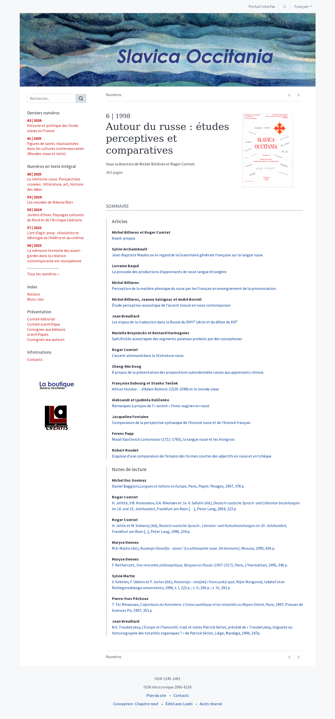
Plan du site (156, 695)
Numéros (114, 94)
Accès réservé (211, 703)
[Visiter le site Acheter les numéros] (56, 386)
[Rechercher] (80, 98)
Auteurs (33, 294)
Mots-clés (35, 299)
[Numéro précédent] (289, 95)
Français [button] (301, 6)
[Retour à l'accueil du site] (168, 50)
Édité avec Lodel (179, 703)
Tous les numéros (42, 273)
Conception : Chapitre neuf (135, 703)
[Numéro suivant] (298, 95)
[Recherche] (51, 98)
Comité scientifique (43, 324)
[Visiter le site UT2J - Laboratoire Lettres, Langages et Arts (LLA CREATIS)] (56, 417)
